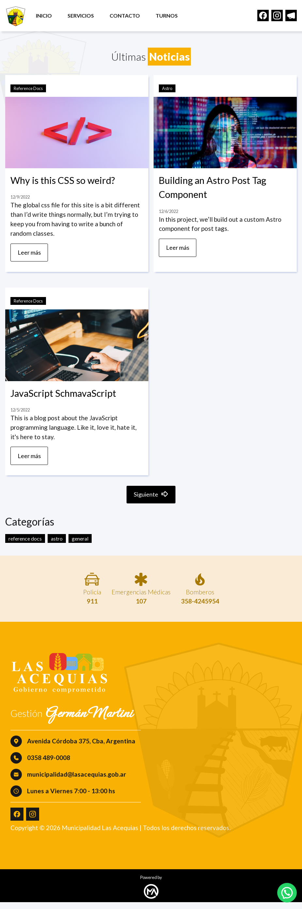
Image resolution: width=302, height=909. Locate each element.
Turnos (171, 17)
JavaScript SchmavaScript (63, 395)
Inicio (48, 17)
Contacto (129, 17)
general (80, 545)
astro (57, 545)
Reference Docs (28, 88)
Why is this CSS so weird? (62, 180)
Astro (167, 88)
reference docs (25, 545)
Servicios (85, 17)
